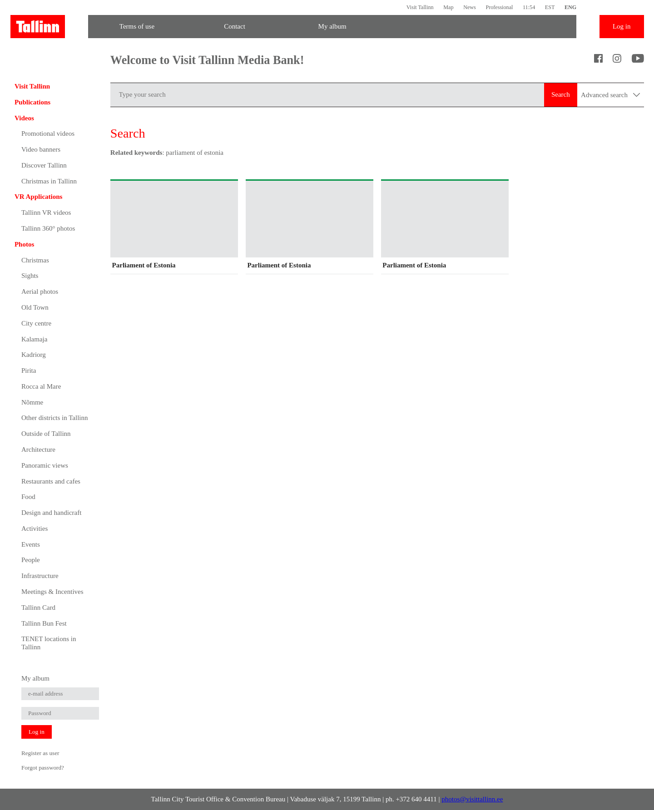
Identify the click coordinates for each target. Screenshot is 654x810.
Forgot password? (42, 767)
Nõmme (32, 402)
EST (550, 7)
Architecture (38, 449)
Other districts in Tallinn (54, 417)
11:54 (529, 7)
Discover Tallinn (44, 165)
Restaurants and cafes (50, 481)
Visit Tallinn (420, 7)
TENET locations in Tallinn (48, 643)
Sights (30, 275)
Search (560, 94)
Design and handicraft (51, 512)
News (469, 7)
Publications (32, 102)
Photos (24, 244)
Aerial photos (39, 291)
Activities (34, 528)
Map (448, 7)
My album (332, 26)
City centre (36, 323)
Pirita (28, 370)
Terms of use (136, 26)
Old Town (35, 307)
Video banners (40, 149)
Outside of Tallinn (46, 433)
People (30, 559)
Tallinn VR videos (46, 212)
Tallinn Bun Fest (44, 623)
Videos (24, 118)
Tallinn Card (38, 607)
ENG (570, 7)
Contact (234, 26)
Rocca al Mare (41, 386)
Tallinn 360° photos (48, 228)
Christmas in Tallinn (49, 181)
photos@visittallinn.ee (472, 799)
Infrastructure (40, 575)
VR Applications (38, 196)
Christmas (35, 260)
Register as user (40, 753)
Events (30, 544)
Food (28, 496)
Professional (499, 7)
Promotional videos (47, 133)
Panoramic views (44, 465)
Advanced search (610, 95)
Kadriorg (33, 354)
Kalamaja (34, 339)
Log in (622, 26)
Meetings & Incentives (52, 591)
